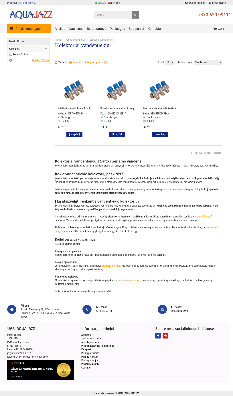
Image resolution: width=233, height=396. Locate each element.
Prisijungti (12, 2)
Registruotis (29, 2)
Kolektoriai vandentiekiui (100, 39)
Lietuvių (100, 2)
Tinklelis (61, 62)
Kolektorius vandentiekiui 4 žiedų (160, 108)
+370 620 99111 (214, 14)
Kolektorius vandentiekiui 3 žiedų (117, 108)
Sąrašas (75, 62)
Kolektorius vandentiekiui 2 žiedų (74, 108)
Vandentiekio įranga (75, 39)
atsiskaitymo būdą (111, 265)
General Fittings (203, 216)
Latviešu (114, 2)
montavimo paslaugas (130, 280)
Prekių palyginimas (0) (96, 62)
